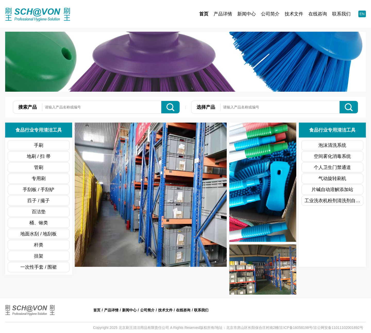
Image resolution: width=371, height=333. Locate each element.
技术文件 (294, 13)
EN (362, 14)
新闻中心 (246, 13)
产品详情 (223, 14)
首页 (203, 13)
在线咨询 (317, 13)
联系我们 (341, 13)
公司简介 (270, 13)
